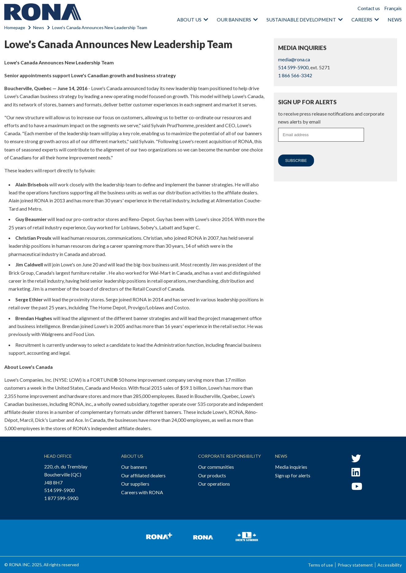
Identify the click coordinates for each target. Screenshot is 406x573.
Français (393, 8)
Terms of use (320, 564)
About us (189, 19)
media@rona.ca (294, 59)
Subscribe (296, 161)
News (395, 19)
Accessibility (389, 564)
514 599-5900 (293, 67)
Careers (361, 19)
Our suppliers (135, 484)
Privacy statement (355, 564)
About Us (132, 456)
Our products (212, 475)
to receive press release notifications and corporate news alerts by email (331, 117)
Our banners (234, 19)
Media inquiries (291, 467)
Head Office (58, 456)
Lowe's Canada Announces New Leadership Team (99, 27)
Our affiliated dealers (143, 475)
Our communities (216, 467)
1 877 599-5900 (61, 498)
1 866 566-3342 (295, 75)
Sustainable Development (301, 19)
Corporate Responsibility (229, 456)
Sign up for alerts (292, 475)
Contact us (369, 8)
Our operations (214, 484)
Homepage (14, 27)
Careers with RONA (142, 492)
